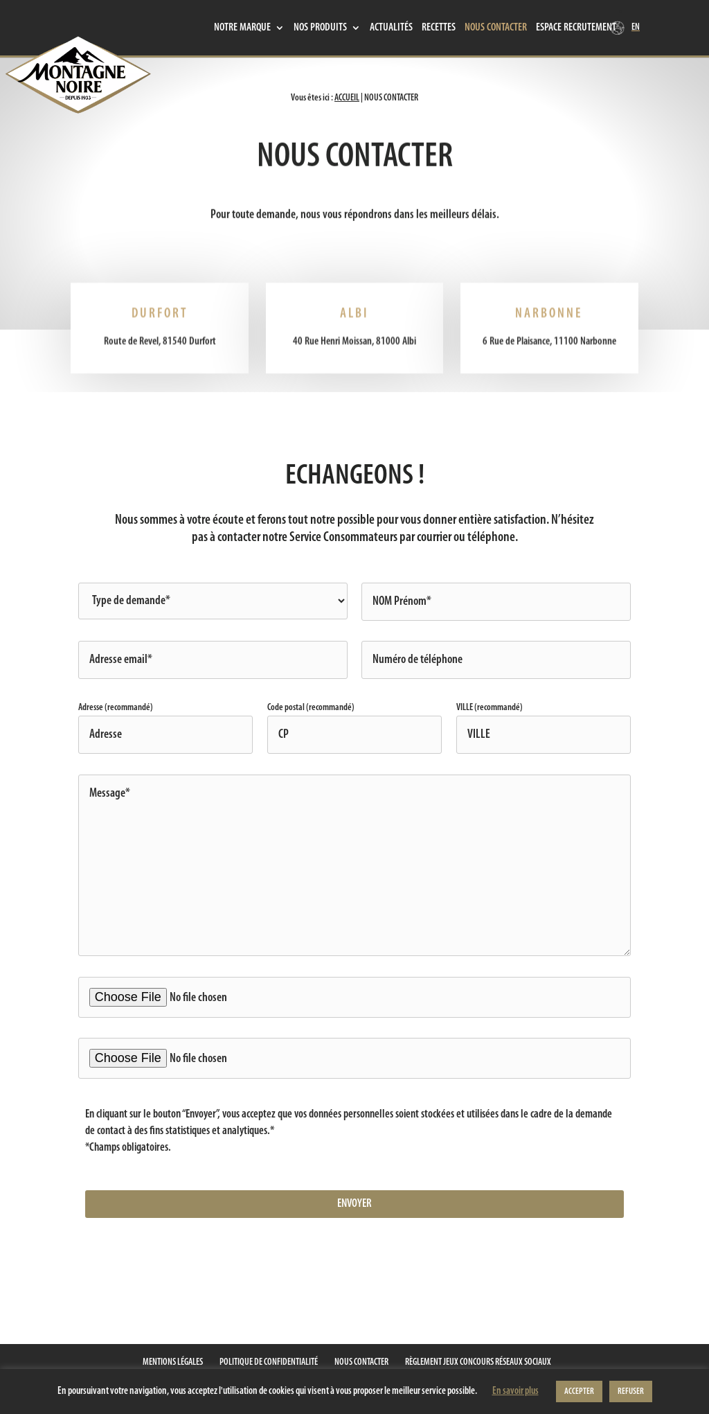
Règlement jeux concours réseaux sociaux (478, 1362)
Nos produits (320, 28)
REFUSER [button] (631, 1391)
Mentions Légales (173, 1362)
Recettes (439, 28)
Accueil (346, 98)
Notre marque (242, 28)
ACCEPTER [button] (579, 1391)
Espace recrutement (576, 28)
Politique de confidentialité (268, 1362)
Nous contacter (496, 28)
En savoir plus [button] (515, 1391)
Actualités (391, 28)
